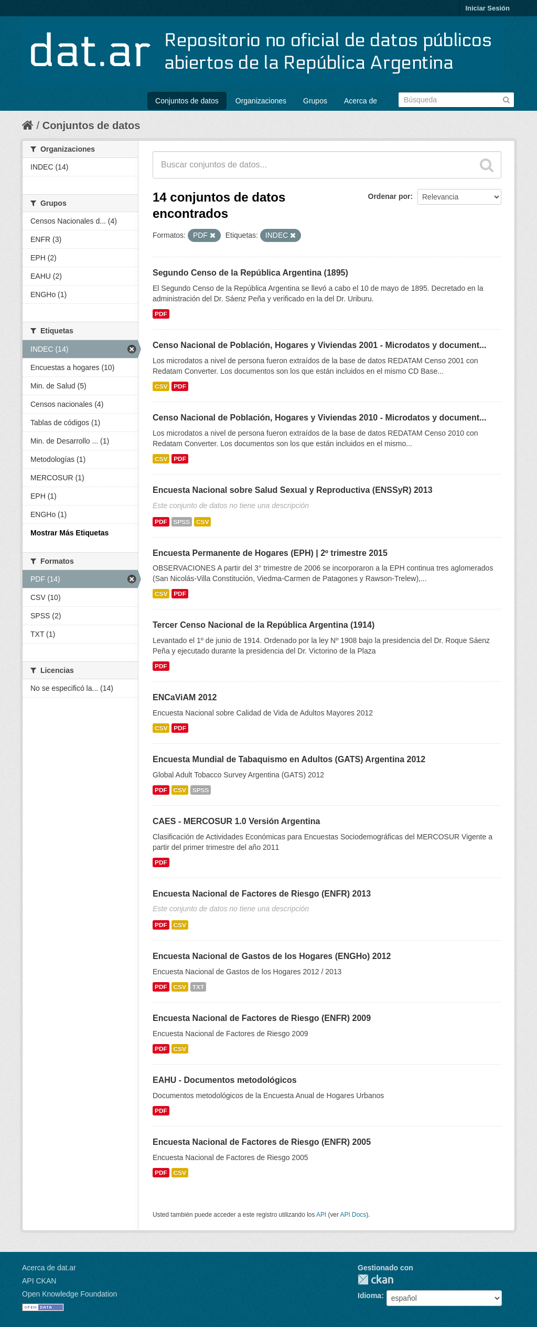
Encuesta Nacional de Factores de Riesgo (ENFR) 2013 (262, 893)
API (321, 1214)
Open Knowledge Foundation (69, 1294)
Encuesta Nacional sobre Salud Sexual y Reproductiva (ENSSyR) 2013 (293, 490)
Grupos (315, 101)
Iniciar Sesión (487, 8)
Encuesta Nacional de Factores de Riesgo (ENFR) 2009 (262, 1018)
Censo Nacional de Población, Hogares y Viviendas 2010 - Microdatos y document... (319, 417)
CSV (161, 386)
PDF (161, 314)
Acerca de (360, 101)
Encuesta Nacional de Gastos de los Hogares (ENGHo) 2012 (272, 956)
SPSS (182, 521)
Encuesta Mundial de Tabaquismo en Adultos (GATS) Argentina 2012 (289, 759)
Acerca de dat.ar (49, 1267)
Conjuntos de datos (187, 101)
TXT (198, 987)
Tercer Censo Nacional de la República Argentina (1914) (263, 624)
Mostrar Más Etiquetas (69, 533)
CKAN (375, 1279)
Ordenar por (389, 196)
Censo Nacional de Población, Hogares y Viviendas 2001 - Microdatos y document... (319, 345)
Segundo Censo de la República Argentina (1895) (250, 272)
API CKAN (39, 1281)
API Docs (353, 1214)
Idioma (369, 1295)
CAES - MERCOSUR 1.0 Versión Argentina (236, 821)
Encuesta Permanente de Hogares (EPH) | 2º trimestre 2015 (270, 553)
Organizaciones (260, 101)
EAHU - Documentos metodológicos (225, 1080)
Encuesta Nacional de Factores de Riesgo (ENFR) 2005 (262, 1142)
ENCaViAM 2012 (185, 697)
